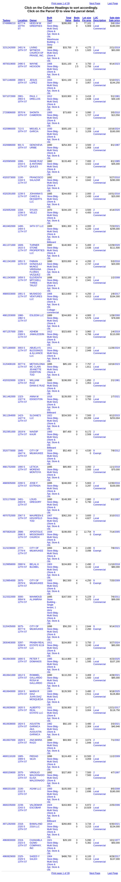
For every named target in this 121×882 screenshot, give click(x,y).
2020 (117, 210)
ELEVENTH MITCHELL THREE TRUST (36, 281)
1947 (49, 23)
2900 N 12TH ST (22, 565)
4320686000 (9, 145)
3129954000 (9, 580)
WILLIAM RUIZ (34, 381)
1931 (49, 707)
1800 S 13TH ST (22, 660)
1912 (49, 96)
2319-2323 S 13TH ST (22, 843)
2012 (117, 450)
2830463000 (9, 642)
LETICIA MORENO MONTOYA (35, 470)
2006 (117, 805)
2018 (117, 467)
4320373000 (9, 177)
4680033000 (9, 293)
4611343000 (9, 277)
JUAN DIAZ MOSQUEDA (36, 698)
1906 (49, 63)
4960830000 (9, 840)
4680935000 (9, 483)
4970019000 (9, 63)
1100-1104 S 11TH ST (22, 180)
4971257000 (9, 331)
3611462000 (9, 396)
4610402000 (9, 226)
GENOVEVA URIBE (36, 146)
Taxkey (6, 20)
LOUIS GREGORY (35, 500)
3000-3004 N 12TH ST (22, 599)
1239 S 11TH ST (22, 195)
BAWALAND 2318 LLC (36, 825)
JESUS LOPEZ (33, 81)
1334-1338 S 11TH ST (22, 213)
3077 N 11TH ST (22, 365)
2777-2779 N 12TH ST (22, 551)
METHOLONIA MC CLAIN (37, 365)
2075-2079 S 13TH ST (22, 775)
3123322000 (9, 596)
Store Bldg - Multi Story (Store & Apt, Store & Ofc (53, 31)
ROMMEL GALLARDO (36, 676)
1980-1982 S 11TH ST (22, 318)
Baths (77, 20)
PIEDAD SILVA (34, 757)
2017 (117, 293)
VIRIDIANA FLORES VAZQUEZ (35, 272)
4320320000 (9, 380)
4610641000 (9, 675)
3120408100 (9, 364)
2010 (117, 112)
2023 (117, 63)
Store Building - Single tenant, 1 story (51, 604)
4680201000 (9, 788)
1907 (49, 515)
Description (99, 20)
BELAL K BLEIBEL (34, 565)
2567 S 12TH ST (22, 517)
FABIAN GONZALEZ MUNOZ (36, 264)
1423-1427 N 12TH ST (22, 418)
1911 (49, 348)
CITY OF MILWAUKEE (36, 452)
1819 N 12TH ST (22, 433)
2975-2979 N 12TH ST (22, 583)
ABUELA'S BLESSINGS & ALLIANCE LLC (36, 352)
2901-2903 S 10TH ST (22, 99)
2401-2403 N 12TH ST (22, 502)
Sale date (115, 17)
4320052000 (9, 210)
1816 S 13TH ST (22, 692)
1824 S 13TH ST (22, 725)
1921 (49, 840)
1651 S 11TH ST (22, 262)
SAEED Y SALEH (35, 857)
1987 (117, 145)
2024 (117, 128)
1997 (117, 772)
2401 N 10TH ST (22, 49)
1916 (49, 396)
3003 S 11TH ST (22, 349)
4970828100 (9, 531)
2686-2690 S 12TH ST (22, 534)
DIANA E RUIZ (37, 385)
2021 (117, 80)
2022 (117, 515)
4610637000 (9, 740)
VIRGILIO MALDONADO (37, 774)
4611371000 (9, 245)
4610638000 (9, 723)
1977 (117, 840)
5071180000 (9, 348)
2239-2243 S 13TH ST (22, 808)
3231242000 (9, 47)
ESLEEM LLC (37, 315)
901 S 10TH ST (22, 146)
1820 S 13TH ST (22, 709)
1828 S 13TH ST (22, 741)
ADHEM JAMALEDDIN (37, 333)
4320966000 (9, 128)
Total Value (68, 19)
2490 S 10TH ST (22, 65)
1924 (49, 805)
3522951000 (9, 431)
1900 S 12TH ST (22, 468)
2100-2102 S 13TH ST (22, 791)
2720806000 (9, 112)
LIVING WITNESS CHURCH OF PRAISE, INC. (37, 51)
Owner (33, 20)
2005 (117, 531)
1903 (49, 564)
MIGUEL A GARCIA (35, 130)
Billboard (51, 242)
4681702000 (9, 467)
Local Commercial (99, 27)
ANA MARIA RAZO (36, 741)
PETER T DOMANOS (36, 660)
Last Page (113, 3)
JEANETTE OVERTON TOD (35, 372)
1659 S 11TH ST (22, 279)
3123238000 (9, 548)
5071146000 (9, 80)
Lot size (87, 17)
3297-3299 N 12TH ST (22, 645)
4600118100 (9, 756)
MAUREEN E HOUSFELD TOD (36, 518)
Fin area (86, 20)
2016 (117, 193)
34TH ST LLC (37, 226)
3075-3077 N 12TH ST (22, 629)
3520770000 (9, 450)
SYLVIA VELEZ (33, 211)
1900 (49, 112)
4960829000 (9, 856)
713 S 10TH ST (22, 130)
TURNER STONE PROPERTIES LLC (37, 249)
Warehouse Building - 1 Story (53, 42)
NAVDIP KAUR (34, 433)
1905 (49, 580)
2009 (117, 580)
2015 (117, 415)
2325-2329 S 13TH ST (22, 859)
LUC (95, 17)
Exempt (97, 453)
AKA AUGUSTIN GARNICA (36, 732)
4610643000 (9, 659)
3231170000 (9, 499)
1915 (49, 80)
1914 (49, 824)
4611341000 (9, 261)
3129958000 (9, 564)
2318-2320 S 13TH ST (22, 827)
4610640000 (9, 691)
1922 (49, 415)
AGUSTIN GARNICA (35, 725)
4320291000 (9, 193)
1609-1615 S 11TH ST (22, 248)
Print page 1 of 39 (61, 3)
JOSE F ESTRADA (35, 484)
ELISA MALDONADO (37, 779)
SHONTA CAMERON (35, 114)
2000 (117, 315)
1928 (49, 450)
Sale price (114, 20)
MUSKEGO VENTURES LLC (36, 296)
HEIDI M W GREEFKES (36, 24)
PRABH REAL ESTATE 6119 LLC (37, 645)
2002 (117, 740)
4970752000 (9, 515)
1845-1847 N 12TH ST (22, 453)
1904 (49, 856)
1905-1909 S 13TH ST (22, 759)
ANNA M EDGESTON (36, 398)
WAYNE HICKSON (35, 65)
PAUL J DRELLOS (35, 97)
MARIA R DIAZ (34, 692)
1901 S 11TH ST (22, 295)
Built (49, 17)
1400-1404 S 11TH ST (22, 229)
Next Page (94, 3)
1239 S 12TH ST (22, 381)
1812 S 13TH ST (22, 676)
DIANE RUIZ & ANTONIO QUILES (36, 164)
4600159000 (9, 772)
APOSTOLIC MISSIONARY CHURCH (37, 534)
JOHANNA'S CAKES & (36, 195)
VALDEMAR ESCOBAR (36, 806)
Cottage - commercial (53, 311)
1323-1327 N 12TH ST (22, 399)
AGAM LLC (35, 788)
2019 (117, 47)
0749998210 (9, 23)
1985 (117, 161)
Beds (76, 17)
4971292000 (9, 824)
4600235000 (9, 805)
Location (22, 20)
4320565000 (9, 161)
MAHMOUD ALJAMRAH (36, 598)
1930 (49, 128)
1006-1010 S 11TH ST (22, 164)
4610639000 (9, 707)
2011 (117, 596)
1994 (117, 23)
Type (49, 20)
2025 (117, 659)
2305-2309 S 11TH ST (22, 334)
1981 (117, 96)
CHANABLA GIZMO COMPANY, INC (36, 844)
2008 (117, 277)
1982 (49, 723)
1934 (49, 531)
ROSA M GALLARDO (36, 681)
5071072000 (9, 96)
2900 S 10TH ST (22, 81)
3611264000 (9, 415)
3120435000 (9, 626)
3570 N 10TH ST (22, 114)
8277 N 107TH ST (21, 26)
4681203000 (9, 315)
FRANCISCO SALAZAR (36, 178)
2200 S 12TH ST (22, 484)
